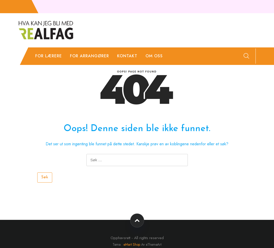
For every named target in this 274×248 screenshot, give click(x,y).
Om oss (154, 56)
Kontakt (127, 56)
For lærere (48, 56)
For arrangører (89, 56)
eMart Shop (131, 244)
